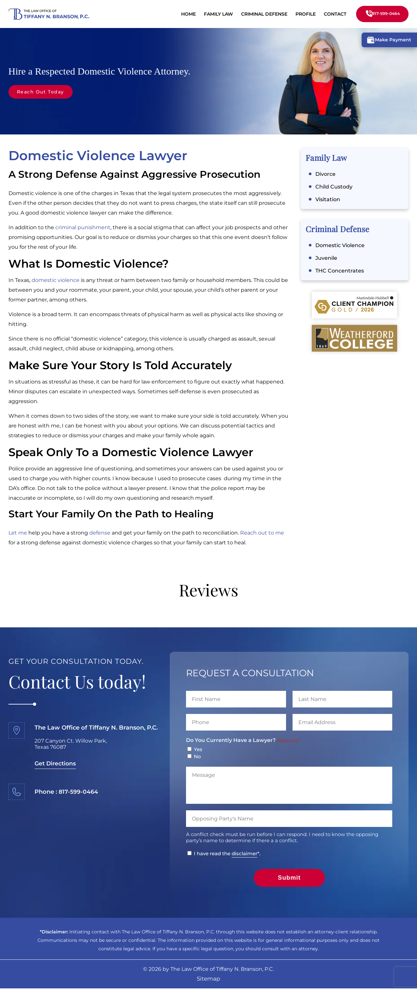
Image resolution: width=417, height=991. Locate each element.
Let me (17, 533)
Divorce (325, 175)
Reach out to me (262, 533)
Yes (198, 750)
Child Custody (333, 187)
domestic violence (55, 281)
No (197, 757)
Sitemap (208, 981)
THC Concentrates (339, 271)
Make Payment (387, 40)
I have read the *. (227, 854)
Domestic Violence (340, 246)
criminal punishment (82, 228)
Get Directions (56, 764)
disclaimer (244, 854)
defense (99, 533)
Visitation (327, 200)
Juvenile (326, 259)
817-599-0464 (381, 14)
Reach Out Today (43, 92)
